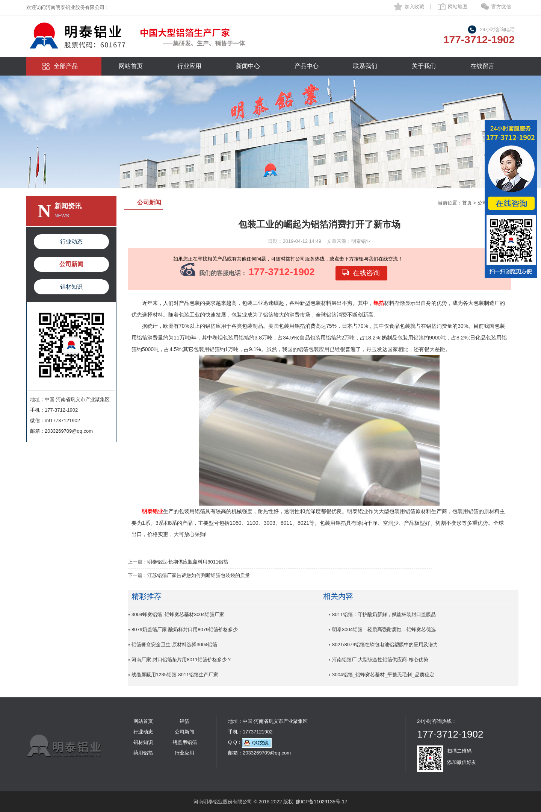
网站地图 (457, 6)
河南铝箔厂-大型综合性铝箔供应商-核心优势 (380, 659)
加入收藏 (414, 6)
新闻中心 (248, 66)
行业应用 (189, 66)
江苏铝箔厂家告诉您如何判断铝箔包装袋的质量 (198, 575)
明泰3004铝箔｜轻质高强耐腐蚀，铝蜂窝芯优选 (384, 629)
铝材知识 (71, 286)
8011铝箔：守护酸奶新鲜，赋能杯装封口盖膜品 (384, 614)
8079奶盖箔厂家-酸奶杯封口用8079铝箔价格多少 (184, 629)
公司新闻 (71, 264)
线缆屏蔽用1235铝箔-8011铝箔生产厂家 (174, 674)
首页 (467, 203)
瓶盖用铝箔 (184, 742)
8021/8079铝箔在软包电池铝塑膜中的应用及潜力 (385, 644)
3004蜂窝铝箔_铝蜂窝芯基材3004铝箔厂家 (177, 614)
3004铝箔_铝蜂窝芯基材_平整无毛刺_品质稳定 (383, 674)
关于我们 (424, 66)
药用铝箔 (143, 753)
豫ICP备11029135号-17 (321, 801)
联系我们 (365, 66)
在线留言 (482, 66)
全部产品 (66, 66)
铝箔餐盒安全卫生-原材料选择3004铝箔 (174, 644)
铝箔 (184, 721)
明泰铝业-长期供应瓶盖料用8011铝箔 (187, 562)
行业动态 (71, 241)
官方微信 (501, 6)
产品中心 (307, 66)
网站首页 (131, 66)
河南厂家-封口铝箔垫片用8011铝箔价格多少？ (181, 659)
